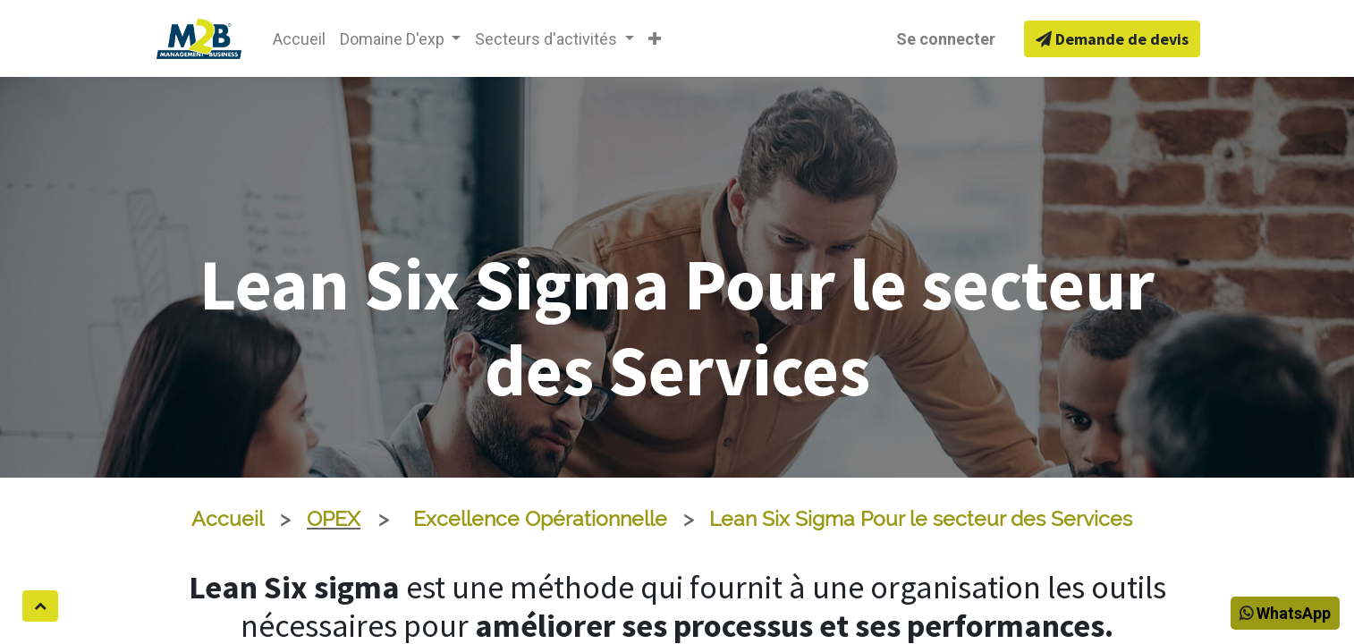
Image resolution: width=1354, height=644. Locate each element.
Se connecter (945, 39)
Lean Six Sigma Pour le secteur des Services (920, 518)
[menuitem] (299, 39)
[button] (654, 39)
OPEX (333, 518)
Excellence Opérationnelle (540, 518)
